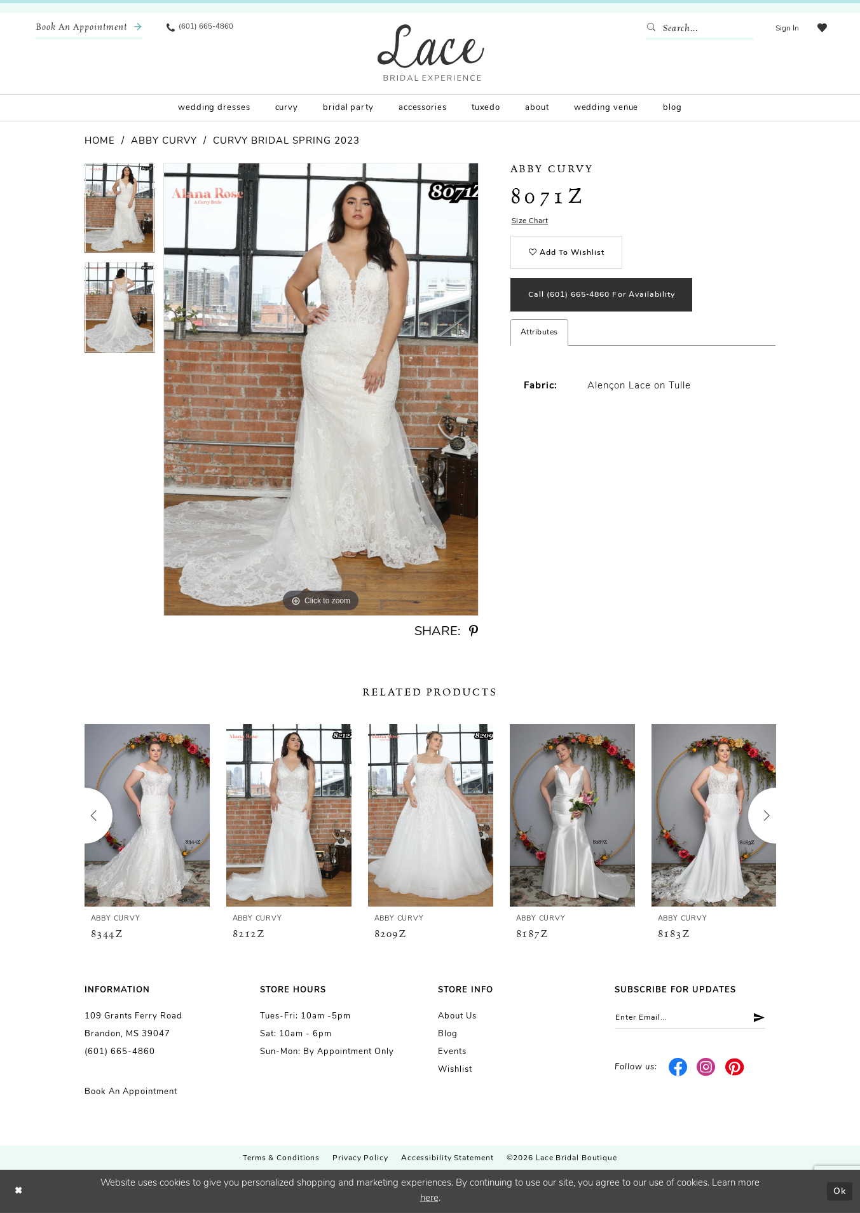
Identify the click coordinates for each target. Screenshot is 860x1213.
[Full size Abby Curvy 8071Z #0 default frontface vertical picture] (321, 389)
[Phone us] (201, 29)
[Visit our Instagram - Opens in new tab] (706, 1068)
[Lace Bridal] (431, 52)
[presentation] (147, 815)
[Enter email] (695, 1019)
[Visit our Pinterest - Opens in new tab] (734, 1068)
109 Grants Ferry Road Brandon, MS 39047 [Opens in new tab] (133, 1025)
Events (452, 1052)
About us (457, 1016)
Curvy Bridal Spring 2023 (286, 141)
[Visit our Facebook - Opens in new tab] (677, 1068)
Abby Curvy (164, 141)
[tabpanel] (119, 212)
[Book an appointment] (89, 29)
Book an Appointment (131, 1092)
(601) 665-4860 (120, 1052)
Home (100, 141)
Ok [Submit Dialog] (838, 1191)
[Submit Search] (652, 28)
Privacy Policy (360, 1158)
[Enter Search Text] (698, 28)
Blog (448, 1034)
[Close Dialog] (19, 1192)
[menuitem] (89, 29)
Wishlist (455, 1070)
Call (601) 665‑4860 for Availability (609, 300)
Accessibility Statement (447, 1158)
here (429, 1198)
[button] (785, 29)
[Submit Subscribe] (764, 1019)
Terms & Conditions (281, 1158)
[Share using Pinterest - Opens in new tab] (473, 632)
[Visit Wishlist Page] (821, 29)
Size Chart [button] (530, 222)
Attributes (539, 339)
